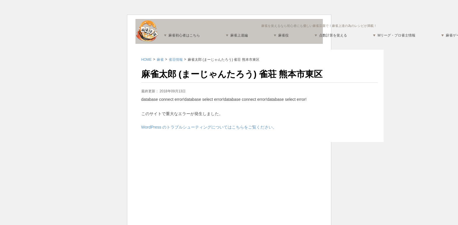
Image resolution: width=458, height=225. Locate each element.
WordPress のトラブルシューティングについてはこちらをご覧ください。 (209, 127)
